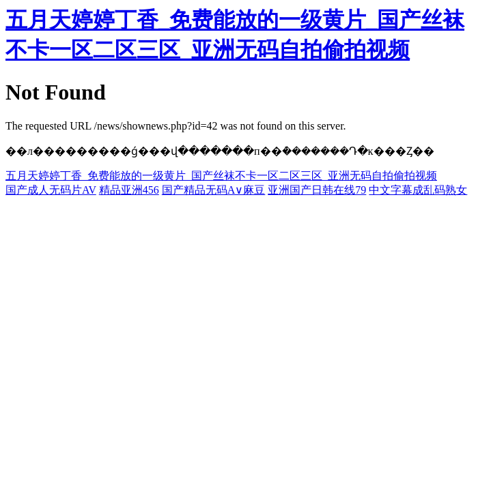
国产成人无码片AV (50, 190)
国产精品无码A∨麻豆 (214, 190)
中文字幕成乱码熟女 (418, 190)
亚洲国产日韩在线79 (317, 190)
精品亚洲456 (129, 190)
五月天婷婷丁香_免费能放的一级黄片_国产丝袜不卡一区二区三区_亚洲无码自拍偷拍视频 (221, 175)
